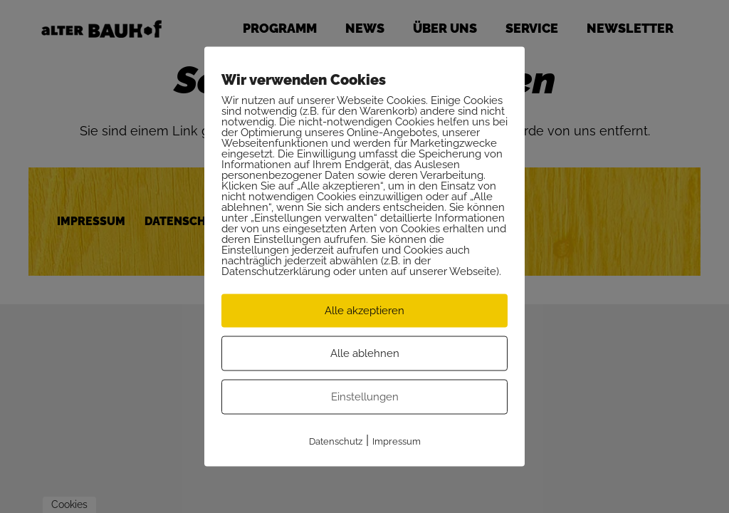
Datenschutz (335, 441)
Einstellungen (365, 396)
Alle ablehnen (364, 353)
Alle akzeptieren (364, 310)
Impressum (396, 441)
